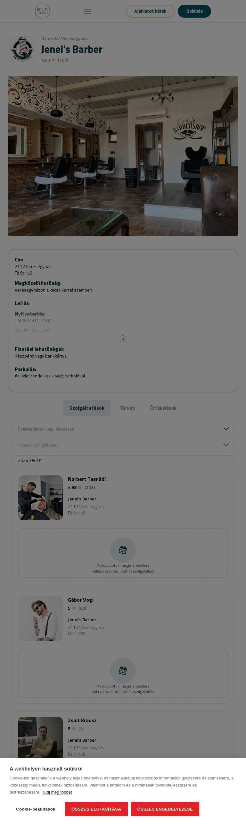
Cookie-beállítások (35, 809)
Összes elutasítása (96, 809)
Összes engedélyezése (165, 809)
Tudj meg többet (57, 792)
